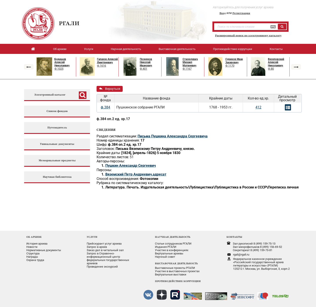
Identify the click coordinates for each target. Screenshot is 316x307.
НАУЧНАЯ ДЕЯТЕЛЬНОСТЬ (172, 237)
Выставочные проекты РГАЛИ (175, 268)
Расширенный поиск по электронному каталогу (248, 35)
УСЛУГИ (92, 237)
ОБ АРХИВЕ (34, 237)
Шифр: (102, 144)
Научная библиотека (57, 177)
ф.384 (105, 107)
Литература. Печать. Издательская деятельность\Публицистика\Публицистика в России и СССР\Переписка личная (202, 187)
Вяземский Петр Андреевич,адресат (135, 174)
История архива (36, 243)
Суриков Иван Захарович (234, 61)
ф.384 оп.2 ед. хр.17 (113, 119)
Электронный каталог (49, 94)
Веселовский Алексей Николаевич (276, 62)
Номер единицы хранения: (118, 140)
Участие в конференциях (171, 250)
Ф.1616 (101, 65)
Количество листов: (113, 157)
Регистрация (241, 13)
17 (142, 140)
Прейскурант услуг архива (104, 243)
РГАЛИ (69, 23)
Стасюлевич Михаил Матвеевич (190, 62)
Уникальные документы (57, 144)
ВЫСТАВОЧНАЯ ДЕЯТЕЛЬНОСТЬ (176, 263)
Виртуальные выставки (170, 274)
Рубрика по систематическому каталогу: (130, 183)
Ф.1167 (187, 68)
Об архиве (59, 49)
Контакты (276, 49)
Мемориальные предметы (57, 160)
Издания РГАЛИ (165, 246)
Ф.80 (271, 68)
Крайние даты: (109, 153)
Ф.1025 (58, 68)
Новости (32, 246)
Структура (33, 253)
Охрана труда (35, 260)
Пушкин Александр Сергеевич (130, 165)
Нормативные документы (43, 250)
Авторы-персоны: (111, 161)
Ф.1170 (229, 65)
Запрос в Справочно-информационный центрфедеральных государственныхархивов (108, 258)
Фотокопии (149, 179)
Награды (32, 256)
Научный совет (165, 256)
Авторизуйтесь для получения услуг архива (243, 7)
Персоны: (104, 170)
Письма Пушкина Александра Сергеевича (173, 136)
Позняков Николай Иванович (146, 62)
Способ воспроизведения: (118, 179)
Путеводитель (57, 127)
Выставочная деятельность (177, 49)
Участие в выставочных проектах (177, 271)
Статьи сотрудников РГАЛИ (173, 243)
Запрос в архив (97, 246)
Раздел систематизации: (117, 136)
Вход (222, 13)
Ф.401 (143, 68)
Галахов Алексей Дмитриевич (107, 61)
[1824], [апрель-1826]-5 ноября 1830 (150, 153)
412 (258, 107)
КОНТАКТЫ (234, 237)
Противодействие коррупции (232, 49)
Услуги (88, 49)
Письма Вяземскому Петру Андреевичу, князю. (155, 149)
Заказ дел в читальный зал (105, 250)
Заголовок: (106, 149)
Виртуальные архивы (169, 253)
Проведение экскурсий (102, 266)
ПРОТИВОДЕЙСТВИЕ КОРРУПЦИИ (178, 281)
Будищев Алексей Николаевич (62, 62)
